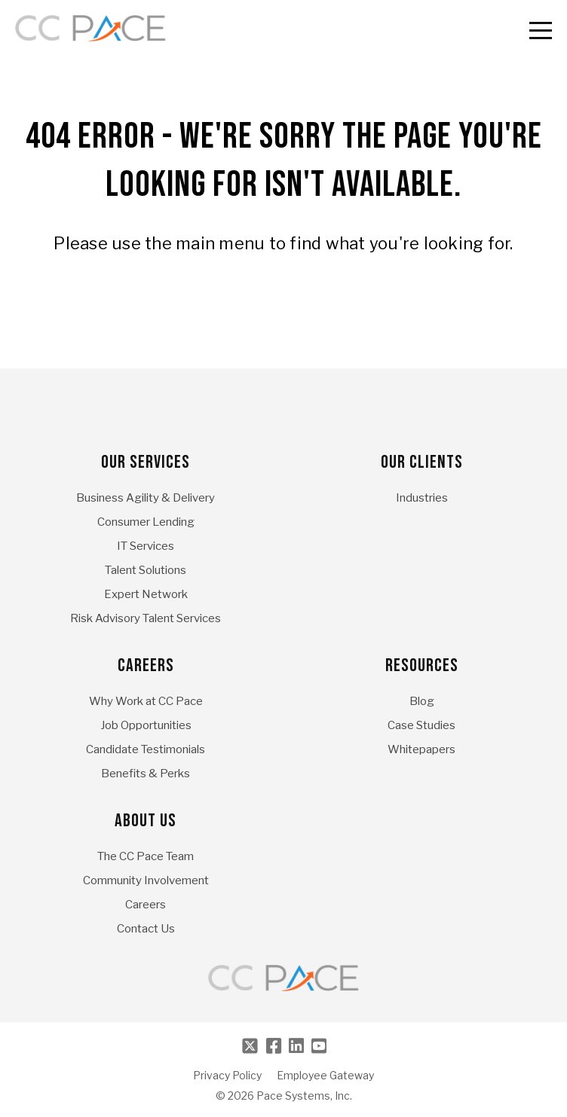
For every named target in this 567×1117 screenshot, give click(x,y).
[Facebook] (273, 1045)
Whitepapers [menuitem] (421, 749)
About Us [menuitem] (145, 821)
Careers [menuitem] (146, 665)
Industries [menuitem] (422, 498)
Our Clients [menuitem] (422, 462)
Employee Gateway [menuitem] (325, 1076)
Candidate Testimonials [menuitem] (145, 749)
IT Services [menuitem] (145, 546)
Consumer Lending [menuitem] (146, 522)
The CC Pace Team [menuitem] (145, 856)
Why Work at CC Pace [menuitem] (146, 701)
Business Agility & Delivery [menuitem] (145, 498)
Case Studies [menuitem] (421, 725)
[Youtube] (318, 1045)
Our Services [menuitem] (145, 462)
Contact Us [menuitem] (146, 928)
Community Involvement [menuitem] (146, 880)
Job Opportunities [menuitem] (146, 725)
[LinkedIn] (296, 1045)
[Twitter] (250, 1045)
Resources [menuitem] (421, 665)
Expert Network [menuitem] (146, 594)
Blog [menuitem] (421, 701)
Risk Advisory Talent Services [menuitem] (145, 618)
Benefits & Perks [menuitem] (145, 773)
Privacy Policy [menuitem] (227, 1076)
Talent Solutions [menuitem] (145, 570)
